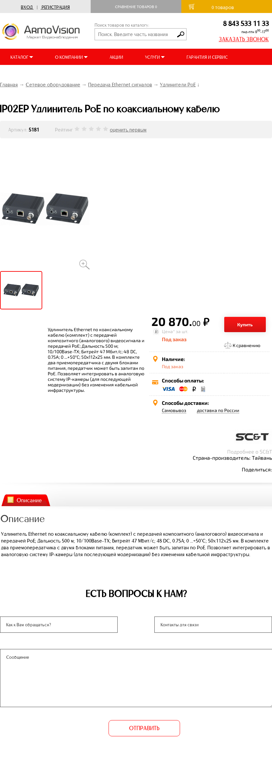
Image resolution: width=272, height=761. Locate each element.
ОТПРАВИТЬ (144, 728)
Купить (245, 324)
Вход (26, 7)
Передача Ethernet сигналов (120, 84)
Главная (9, 84)
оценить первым (128, 130)
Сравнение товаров (136, 7)
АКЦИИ (116, 57)
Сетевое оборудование (53, 84)
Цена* (168, 331)
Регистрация (56, 7)
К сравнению (246, 345)
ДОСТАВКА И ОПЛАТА (31, 73)
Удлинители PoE (178, 84)
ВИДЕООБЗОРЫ (90, 73)
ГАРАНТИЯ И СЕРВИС (207, 57)
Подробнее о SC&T (249, 451)
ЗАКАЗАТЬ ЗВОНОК (244, 39)
